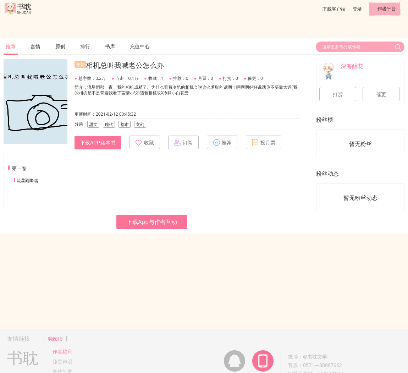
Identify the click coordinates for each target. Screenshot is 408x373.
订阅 (183, 142)
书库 (110, 46)
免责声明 (62, 361)
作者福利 (62, 351)
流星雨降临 (27, 180)
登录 (357, 9)
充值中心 (140, 46)
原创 (60, 46)
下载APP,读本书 (98, 143)
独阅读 (55, 338)
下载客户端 (334, 9)
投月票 (263, 142)
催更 (381, 94)
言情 (35, 46)
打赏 (338, 94)
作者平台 (386, 8)
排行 (85, 46)
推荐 (11, 46)
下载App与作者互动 (152, 222)
